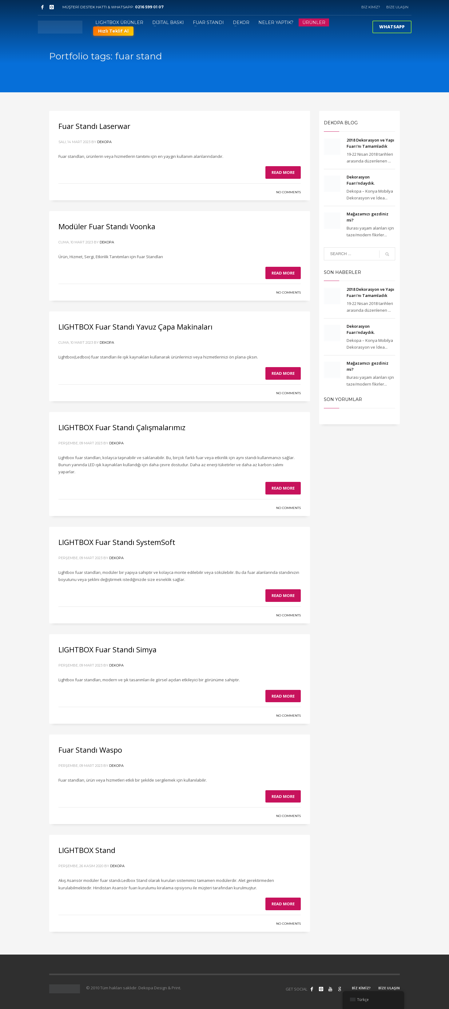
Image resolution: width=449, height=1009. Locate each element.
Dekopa (104, 142)
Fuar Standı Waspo (90, 750)
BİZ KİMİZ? (370, 7)
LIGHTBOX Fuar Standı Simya (107, 649)
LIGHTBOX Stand (86, 850)
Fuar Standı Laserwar (94, 126)
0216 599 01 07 (149, 7)
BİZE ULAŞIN (397, 7)
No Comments (288, 192)
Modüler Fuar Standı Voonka (106, 226)
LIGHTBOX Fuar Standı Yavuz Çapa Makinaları (135, 327)
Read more (283, 172)
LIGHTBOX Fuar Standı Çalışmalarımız (121, 427)
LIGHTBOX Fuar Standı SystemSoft (116, 542)
